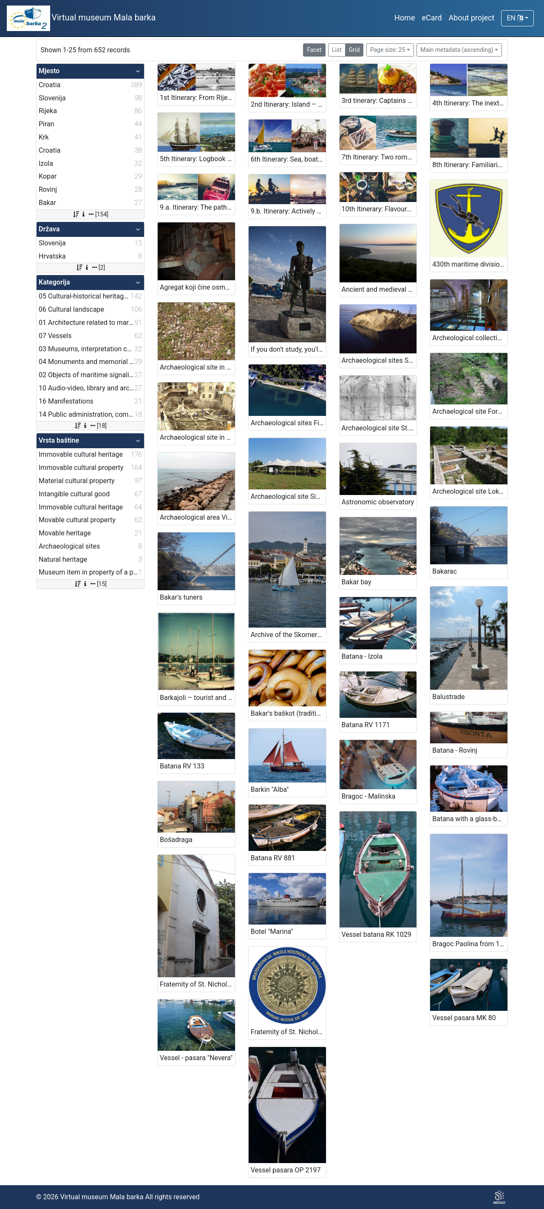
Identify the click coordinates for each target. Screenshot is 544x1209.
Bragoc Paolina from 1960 (469, 944)
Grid (354, 49)
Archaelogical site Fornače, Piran (469, 411)
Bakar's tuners (181, 597)
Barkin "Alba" (270, 789)
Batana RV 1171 (366, 725)
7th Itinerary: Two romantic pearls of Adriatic (379, 157)
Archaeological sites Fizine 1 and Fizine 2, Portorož (288, 423)
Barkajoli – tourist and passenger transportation (197, 698)
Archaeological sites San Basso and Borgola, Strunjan (379, 360)
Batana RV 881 (273, 858)
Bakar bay (356, 582)
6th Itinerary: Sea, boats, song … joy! (288, 159)
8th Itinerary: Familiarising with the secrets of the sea (469, 165)
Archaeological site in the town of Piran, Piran (197, 437)
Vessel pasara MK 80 (464, 1018)
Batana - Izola (362, 656)
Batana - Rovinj (454, 750)
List (337, 49)
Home (404, 17)
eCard (432, 17)
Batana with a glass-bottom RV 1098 (469, 819)
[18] (90, 425)
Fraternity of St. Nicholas (197, 984)
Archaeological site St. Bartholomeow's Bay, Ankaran (379, 428)
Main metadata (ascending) (456, 49)
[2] (90, 267)
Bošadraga (176, 840)
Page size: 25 (387, 49)
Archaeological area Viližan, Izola (197, 517)
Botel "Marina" (272, 931)
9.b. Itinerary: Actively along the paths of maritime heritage (288, 211)
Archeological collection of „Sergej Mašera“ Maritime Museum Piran (469, 338)
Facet (314, 49)
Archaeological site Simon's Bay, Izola (288, 496)
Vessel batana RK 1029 (376, 934)
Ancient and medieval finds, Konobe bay (379, 289)
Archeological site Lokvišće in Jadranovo (469, 491)
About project (472, 17)
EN (515, 18)
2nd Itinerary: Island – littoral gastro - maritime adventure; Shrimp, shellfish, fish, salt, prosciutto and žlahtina (288, 104)
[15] (90, 583)
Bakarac (444, 571)
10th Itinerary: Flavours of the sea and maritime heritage (379, 209)
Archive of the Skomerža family (288, 635)
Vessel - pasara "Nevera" (196, 1058)
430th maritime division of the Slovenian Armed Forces (469, 264)
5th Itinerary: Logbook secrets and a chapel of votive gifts (197, 159)
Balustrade (448, 697)
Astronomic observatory (378, 502)
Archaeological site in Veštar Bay (197, 367)
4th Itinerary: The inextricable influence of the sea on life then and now (469, 103)
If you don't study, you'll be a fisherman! (288, 349)
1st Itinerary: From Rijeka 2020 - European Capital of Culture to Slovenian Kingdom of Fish (197, 98)
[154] (90, 214)
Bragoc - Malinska (369, 796)
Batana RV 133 (182, 766)
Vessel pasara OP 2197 (286, 1170)
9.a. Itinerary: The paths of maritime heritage (197, 207)
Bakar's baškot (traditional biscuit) (288, 713)
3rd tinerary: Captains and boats (379, 101)
